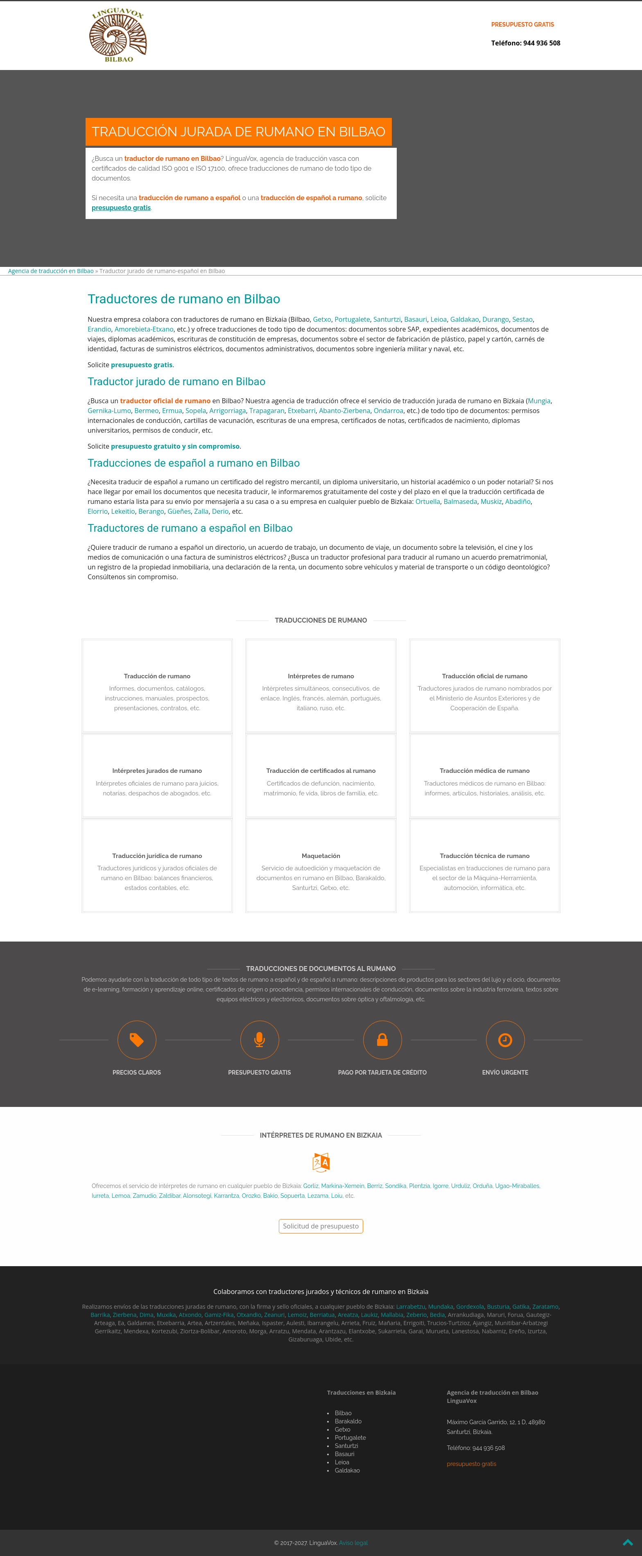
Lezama (317, 1195)
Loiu (337, 1195)
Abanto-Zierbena (344, 410)
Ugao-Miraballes (517, 1186)
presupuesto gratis (522, 24)
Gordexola (470, 1306)
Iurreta (100, 1195)
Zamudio (144, 1195)
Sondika (396, 1186)
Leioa (439, 319)
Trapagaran (267, 410)
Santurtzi (387, 319)
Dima (147, 1315)
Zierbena (124, 1315)
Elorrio (98, 511)
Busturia (498, 1306)
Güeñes (179, 511)
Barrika (100, 1315)
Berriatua (322, 1315)
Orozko (251, 1195)
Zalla (201, 511)
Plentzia (419, 1186)
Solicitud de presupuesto (321, 1226)
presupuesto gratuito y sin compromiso (175, 446)
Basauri (415, 319)
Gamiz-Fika (218, 1315)
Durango (495, 319)
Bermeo (146, 410)
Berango (151, 511)
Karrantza (226, 1195)
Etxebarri (302, 410)
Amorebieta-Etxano (144, 329)
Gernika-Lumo (109, 410)
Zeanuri (274, 1315)
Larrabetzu (410, 1306)
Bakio (270, 1195)
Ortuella (428, 501)
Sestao (523, 319)
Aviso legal (353, 1543)
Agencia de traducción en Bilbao (51, 271)
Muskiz (491, 501)
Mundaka (440, 1306)
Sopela (195, 410)
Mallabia (392, 1315)
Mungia (539, 400)
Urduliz (460, 1186)
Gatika (521, 1306)
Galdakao (464, 319)
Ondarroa (389, 410)
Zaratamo (545, 1306)
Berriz (374, 1186)
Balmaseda (460, 501)
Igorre (440, 1186)
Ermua (172, 410)
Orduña (483, 1186)
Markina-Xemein (343, 1186)
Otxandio (249, 1315)
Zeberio (416, 1315)
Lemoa (121, 1195)
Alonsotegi (197, 1195)
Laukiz (369, 1315)
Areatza (348, 1315)
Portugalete (352, 319)
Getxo (322, 319)
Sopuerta (292, 1195)
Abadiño (518, 501)
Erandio (99, 329)
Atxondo (190, 1315)
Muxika (166, 1315)
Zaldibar (170, 1195)
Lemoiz (297, 1315)
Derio (220, 511)
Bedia (437, 1315)
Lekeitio (123, 511)
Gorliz (311, 1186)
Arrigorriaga (228, 410)
